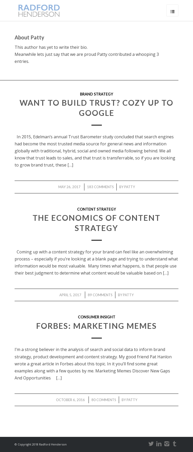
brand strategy (96, 94)
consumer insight (96, 317)
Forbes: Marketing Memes (96, 325)
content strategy (96, 209)
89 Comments (100, 295)
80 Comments (103, 400)
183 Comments (100, 187)
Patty (129, 187)
